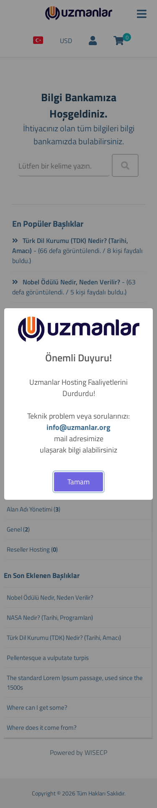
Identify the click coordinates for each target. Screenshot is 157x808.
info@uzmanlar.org (78, 427)
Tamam (78, 481)
